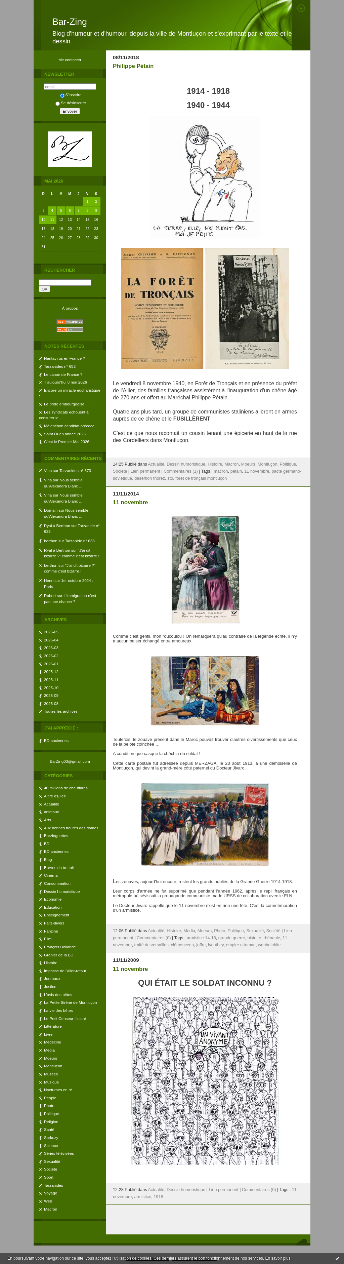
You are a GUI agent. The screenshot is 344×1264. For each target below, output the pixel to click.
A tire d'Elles (55, 796)
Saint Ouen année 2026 (65, 434)
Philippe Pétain (133, 66)
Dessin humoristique (62, 891)
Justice (50, 986)
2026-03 (51, 647)
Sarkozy (51, 1137)
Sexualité (52, 1161)
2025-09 (51, 695)
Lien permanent (145, 471)
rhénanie (272, 938)
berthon (50, 541)
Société (50, 1169)
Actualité (51, 804)
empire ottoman (241, 945)
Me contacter (69, 59)
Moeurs (50, 1058)
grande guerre (231, 938)
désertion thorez (149, 478)
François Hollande (60, 947)
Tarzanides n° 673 (75, 470)
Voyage (50, 1193)
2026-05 (51, 632)
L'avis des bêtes (58, 994)
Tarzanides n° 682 (60, 366)
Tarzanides (53, 1185)
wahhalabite (269, 945)
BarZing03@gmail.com (70, 761)
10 (44, 220)
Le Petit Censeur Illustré (65, 1018)
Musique (51, 1082)
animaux (51, 811)
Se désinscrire (70, 103)
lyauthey (215, 945)
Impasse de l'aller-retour (65, 971)
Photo (49, 1105)
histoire (254, 938)
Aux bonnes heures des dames (71, 828)
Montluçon (53, 1066)
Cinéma (51, 875)
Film (47, 939)
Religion (51, 1121)
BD (46, 843)
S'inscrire (71, 94)
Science (51, 1145)
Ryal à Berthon (57, 525)
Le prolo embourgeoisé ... (66, 404)
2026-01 (51, 664)
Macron (50, 1209)
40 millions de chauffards (66, 788)
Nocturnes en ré (58, 1090)
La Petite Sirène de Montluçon (70, 1002)
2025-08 (51, 703)
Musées (51, 1074)
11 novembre (256, 471)
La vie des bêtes (58, 1010)
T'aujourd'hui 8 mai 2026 (65, 382)
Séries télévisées (59, 1153)
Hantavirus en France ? (64, 358)
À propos (70, 308)
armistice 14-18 (201, 938)
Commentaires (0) (154, 938)
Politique (51, 1113)
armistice (142, 1196)
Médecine (52, 1042)
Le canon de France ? (63, 374)
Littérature (53, 1026)
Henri (48, 580)
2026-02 (51, 656)
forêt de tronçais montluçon (201, 478)
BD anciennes (56, 740)
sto (170, 478)
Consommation (57, 883)
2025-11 (51, 679)
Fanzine (51, 931)
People (50, 1098)
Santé (49, 1129)
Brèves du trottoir (59, 867)
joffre (201, 945)
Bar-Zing (69, 22)
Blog (48, 859)
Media (49, 1050)
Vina (48, 470)
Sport (48, 1177)
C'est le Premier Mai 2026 (66, 441)
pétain (236, 471)
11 (52, 220)
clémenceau (182, 945)
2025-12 (51, 671)
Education (52, 907)
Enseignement (56, 915)
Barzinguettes (56, 835)
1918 (158, 1196)
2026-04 (51, 640)
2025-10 (51, 687)
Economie (52, 899)
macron (221, 471)
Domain (51, 510)
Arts (47, 820)
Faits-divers (54, 923)
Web (48, 1201)
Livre (48, 1034)
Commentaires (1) (181, 471)
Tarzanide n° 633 (80, 541)
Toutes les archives (61, 711)
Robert (50, 595)
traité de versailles (151, 945)
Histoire (50, 962)
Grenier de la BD (59, 955)
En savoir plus (277, 1258)
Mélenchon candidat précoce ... (71, 426)
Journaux (52, 978)
